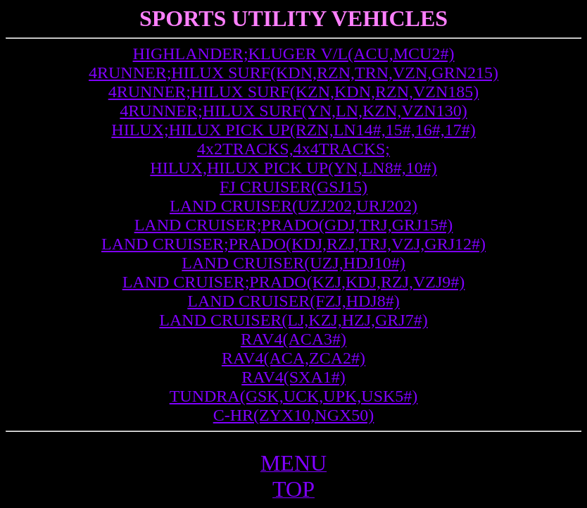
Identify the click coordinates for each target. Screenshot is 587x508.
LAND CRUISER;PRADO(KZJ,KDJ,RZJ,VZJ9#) (293, 282)
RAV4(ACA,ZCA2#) (293, 358)
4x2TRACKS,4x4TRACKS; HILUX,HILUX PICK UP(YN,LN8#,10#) (293, 158)
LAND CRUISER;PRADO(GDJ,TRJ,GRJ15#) (293, 225)
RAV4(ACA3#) (293, 339)
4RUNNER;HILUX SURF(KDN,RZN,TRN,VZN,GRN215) (293, 72)
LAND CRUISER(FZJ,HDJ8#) (293, 301)
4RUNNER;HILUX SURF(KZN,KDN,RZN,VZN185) (293, 91)
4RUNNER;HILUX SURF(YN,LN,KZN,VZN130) (293, 110)
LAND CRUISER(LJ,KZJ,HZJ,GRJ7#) (293, 320)
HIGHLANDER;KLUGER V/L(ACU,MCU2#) (294, 53)
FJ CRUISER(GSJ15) (293, 187)
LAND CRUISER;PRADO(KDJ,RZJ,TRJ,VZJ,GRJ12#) (293, 244)
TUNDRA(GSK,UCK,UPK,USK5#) (294, 396)
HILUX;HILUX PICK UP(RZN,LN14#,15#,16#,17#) (293, 129)
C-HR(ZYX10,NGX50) (293, 415)
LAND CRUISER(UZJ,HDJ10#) (293, 263)
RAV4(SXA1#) (293, 377)
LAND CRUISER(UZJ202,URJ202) (293, 206)
